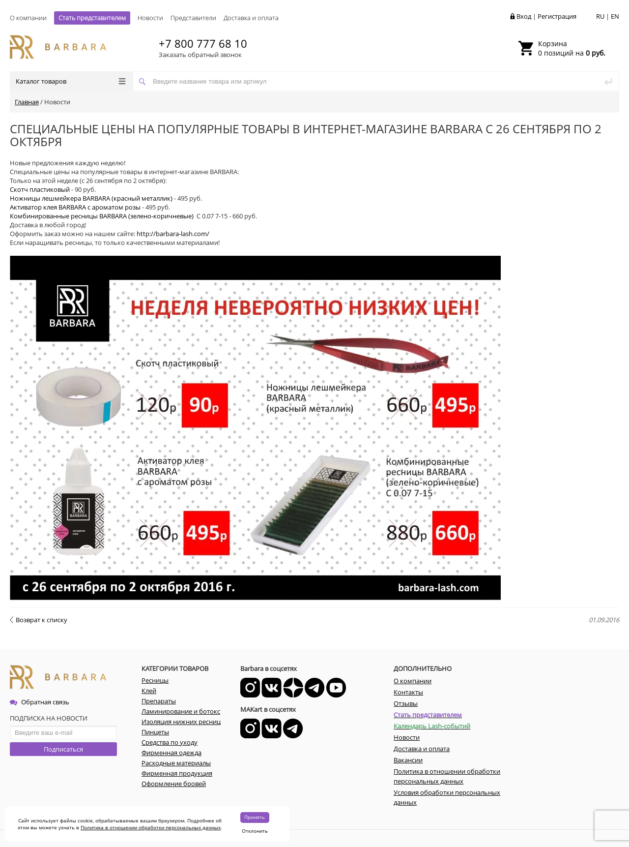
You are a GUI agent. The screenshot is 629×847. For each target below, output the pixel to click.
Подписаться (63, 749)
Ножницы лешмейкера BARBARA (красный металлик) (91, 198)
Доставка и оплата (251, 17)
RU (600, 16)
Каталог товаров (70, 81)
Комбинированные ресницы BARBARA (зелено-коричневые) (102, 216)
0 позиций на (571, 48)
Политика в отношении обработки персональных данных (151, 827)
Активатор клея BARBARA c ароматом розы (75, 207)
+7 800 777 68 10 (203, 43)
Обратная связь (39, 701)
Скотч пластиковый (40, 189)
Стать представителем (92, 17)
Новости (150, 17)
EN (615, 16)
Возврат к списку (38, 619)
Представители (193, 17)
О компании (28, 17)
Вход (523, 16)
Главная (27, 101)
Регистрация (557, 16)
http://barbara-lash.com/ (173, 233)
